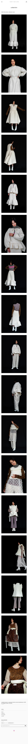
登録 (25, 726)
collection (3, 713)
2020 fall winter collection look (8, 12)
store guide (3, 714)
